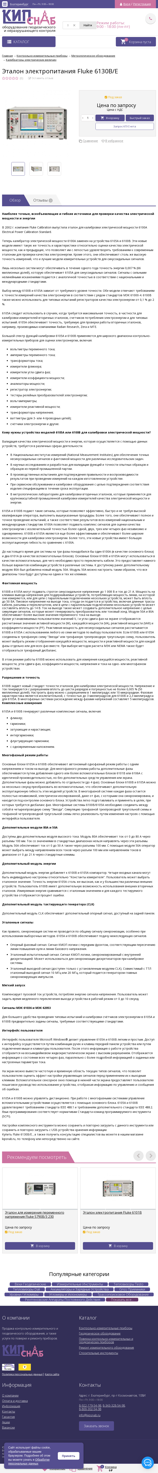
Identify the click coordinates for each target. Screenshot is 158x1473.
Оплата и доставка (15, 1401)
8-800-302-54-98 (90, 1409)
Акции (6, 1422)
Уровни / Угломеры (23, 1294)
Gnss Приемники (132, 1289)
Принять (68, 1456)
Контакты (8, 1411)
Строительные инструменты (98, 1353)
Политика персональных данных (22, 1374)
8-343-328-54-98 (114, 1405)
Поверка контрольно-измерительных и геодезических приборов (106, 1340)
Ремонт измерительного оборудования (106, 1348)
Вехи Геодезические (30, 1284)
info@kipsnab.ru (89, 1415)
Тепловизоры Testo (128, 1284)
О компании (10, 1395)
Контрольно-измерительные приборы (105, 1328)
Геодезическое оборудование (100, 1333)
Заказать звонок (96, 1426)
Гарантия (8, 1417)
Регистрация (142, 4)
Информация (11, 1406)
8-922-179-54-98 (90, 1405)
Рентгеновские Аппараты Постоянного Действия (62, 1299)
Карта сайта (52, 1374)
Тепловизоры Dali (26, 1289)
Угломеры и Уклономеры (68, 1294)
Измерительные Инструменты (80, 1284)
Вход (126, 4)
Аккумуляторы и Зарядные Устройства (80, 1289)
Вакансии (8, 1427)
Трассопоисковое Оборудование (123, 1294)
